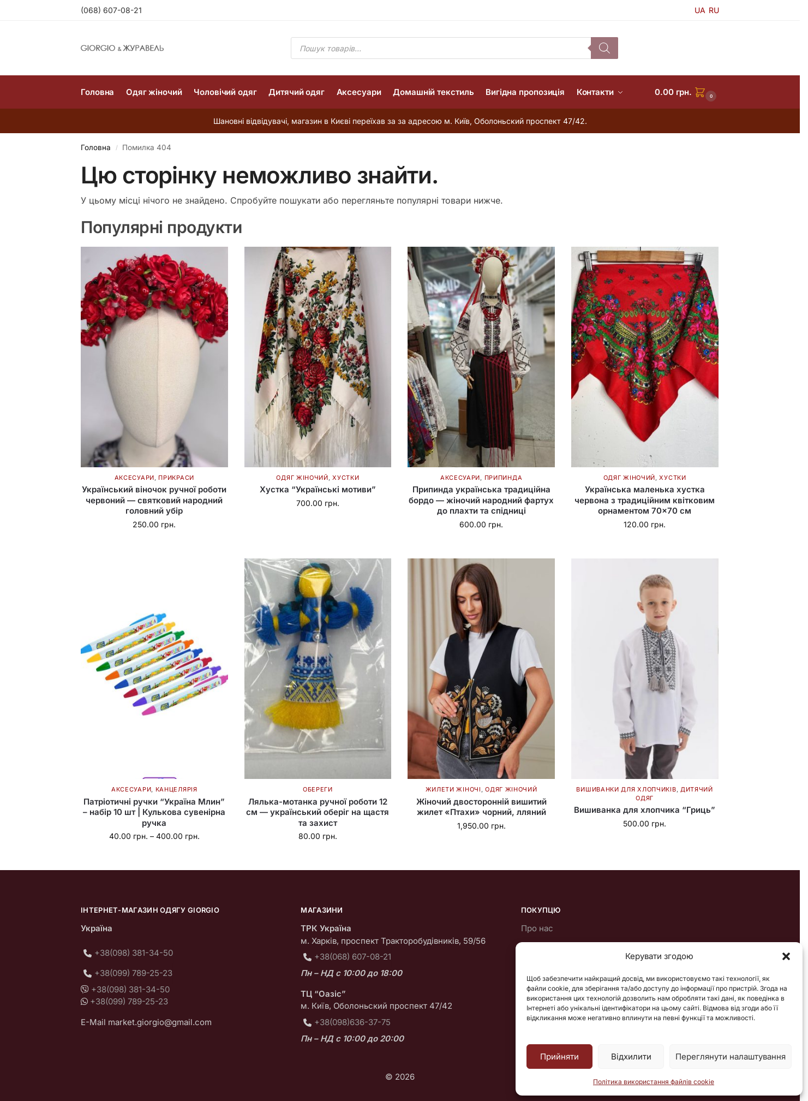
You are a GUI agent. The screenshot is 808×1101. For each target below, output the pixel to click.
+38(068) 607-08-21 (352, 956)
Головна (96, 147)
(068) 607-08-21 (111, 10)
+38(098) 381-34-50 (133, 953)
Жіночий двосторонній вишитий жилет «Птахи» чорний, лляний (481, 807)
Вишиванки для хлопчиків (626, 789)
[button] (786, 956)
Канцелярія (176, 789)
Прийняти (559, 1056)
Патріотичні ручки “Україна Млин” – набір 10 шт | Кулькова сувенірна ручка (154, 812)
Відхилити (631, 1056)
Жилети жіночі (453, 789)
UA (700, 10)
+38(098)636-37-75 (352, 1022)
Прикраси (176, 477)
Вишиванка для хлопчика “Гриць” (644, 810)
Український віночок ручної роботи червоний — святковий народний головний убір (154, 500)
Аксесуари (134, 477)
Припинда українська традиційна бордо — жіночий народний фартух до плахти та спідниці (481, 500)
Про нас (537, 928)
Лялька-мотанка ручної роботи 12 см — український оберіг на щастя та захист (317, 812)
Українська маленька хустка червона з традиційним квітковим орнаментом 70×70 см (644, 500)
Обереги (318, 789)
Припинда (503, 477)
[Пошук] (604, 48)
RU (714, 10)
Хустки (345, 477)
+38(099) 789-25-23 (133, 973)
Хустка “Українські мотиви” (318, 489)
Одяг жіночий (302, 477)
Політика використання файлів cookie (653, 1082)
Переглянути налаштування (730, 1056)
